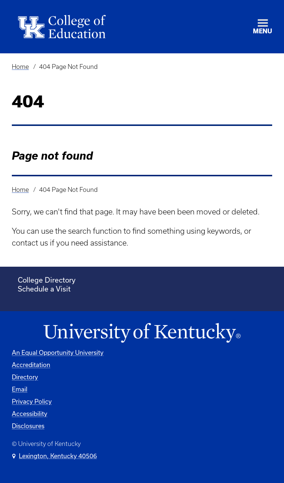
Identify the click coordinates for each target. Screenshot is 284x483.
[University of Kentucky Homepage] (142, 333)
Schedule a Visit (44, 288)
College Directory (46, 280)
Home (20, 66)
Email (19, 389)
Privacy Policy (32, 401)
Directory (25, 376)
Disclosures (28, 425)
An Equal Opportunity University (58, 352)
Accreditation (31, 364)
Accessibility (29, 413)
